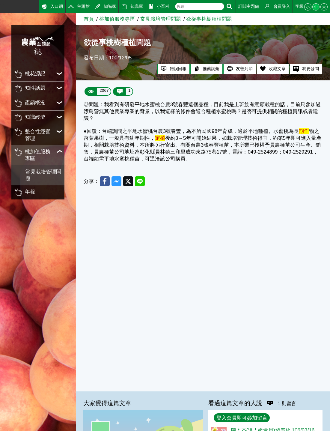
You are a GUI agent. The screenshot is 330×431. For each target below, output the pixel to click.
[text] (199, 6)
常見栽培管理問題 (43, 175)
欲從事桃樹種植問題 (209, 19)
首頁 (89, 19)
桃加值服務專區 (117, 19)
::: (2, 5)
